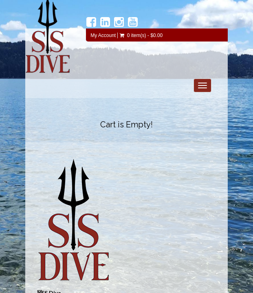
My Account (103, 35)
